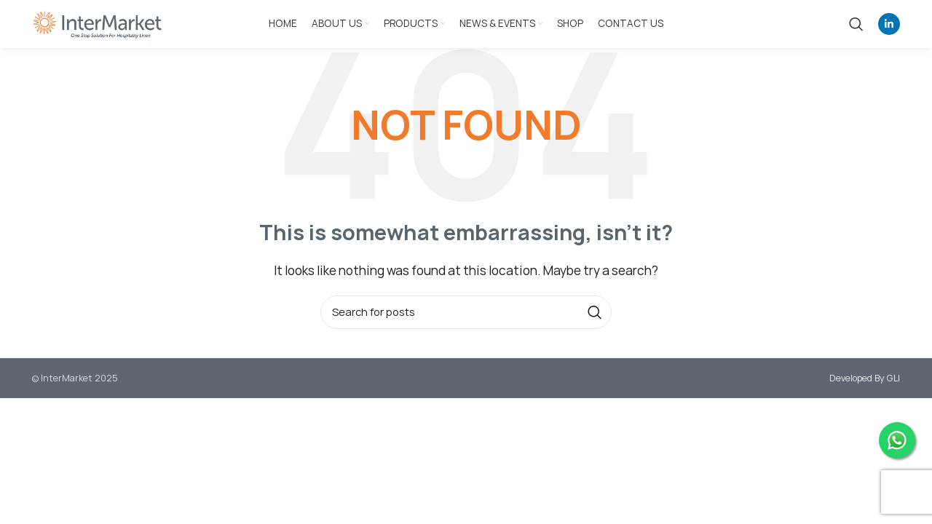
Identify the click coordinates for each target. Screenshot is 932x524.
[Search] (856, 24)
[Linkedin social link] (889, 24)
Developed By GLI (864, 378)
